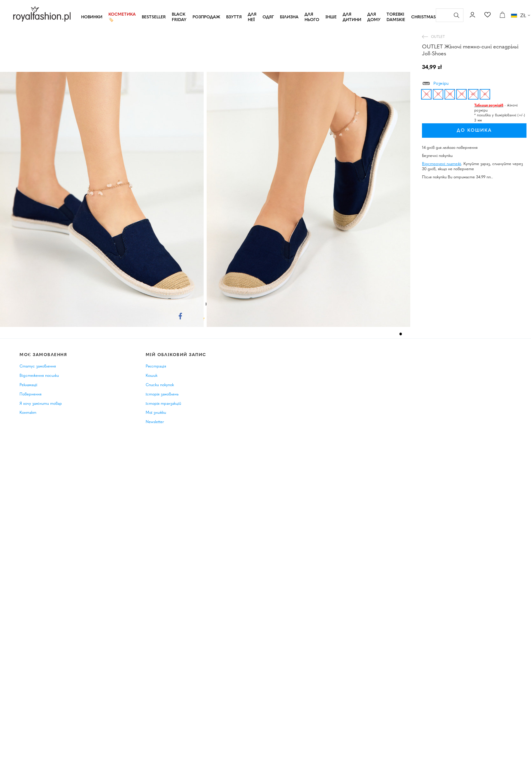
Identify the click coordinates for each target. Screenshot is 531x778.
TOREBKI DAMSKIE (396, 17)
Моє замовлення (43, 355)
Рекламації (28, 385)
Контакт (28, 413)
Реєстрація (156, 366)
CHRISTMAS (423, 17)
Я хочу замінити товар (41, 404)
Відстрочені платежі (441, 164)
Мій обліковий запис (176, 355)
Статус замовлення (38, 366)
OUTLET (438, 37)
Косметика (122, 14)
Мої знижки (156, 413)
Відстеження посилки (39, 376)
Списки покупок (160, 385)
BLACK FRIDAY (179, 17)
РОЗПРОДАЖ (206, 17)
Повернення (30, 394)
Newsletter (155, 422)
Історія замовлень (162, 394)
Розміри (435, 83)
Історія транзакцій (163, 404)
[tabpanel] (103, 199)
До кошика (464, 130)
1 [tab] (400, 334)
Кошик (151, 376)
